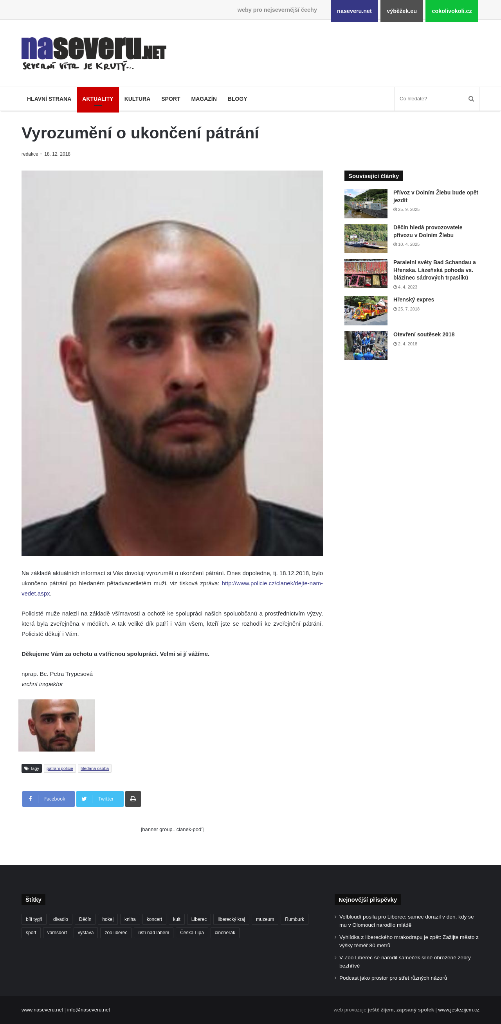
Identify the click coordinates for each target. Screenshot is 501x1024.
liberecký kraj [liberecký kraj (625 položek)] (231, 919)
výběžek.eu (402, 11)
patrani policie (60, 768)
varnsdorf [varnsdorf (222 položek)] (57, 932)
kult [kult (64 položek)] (176, 919)
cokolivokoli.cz (452, 11)
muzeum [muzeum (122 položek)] (265, 919)
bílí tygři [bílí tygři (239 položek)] (34, 919)
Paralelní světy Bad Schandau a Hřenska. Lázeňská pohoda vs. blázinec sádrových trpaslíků (434, 270)
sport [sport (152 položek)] (31, 932)
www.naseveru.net (42, 1010)
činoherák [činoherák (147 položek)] (225, 932)
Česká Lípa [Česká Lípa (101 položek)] (192, 932)
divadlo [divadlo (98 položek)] (60, 919)
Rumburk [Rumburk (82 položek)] (294, 919)
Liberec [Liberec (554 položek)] (199, 919)
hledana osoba (95, 768)
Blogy (237, 99)
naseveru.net (354, 11)
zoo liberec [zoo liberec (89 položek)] (116, 932)
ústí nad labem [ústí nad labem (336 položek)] (153, 932)
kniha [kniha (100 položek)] (130, 919)
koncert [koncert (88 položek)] (154, 919)
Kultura (137, 99)
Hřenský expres (413, 299)
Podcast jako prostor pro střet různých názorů (393, 978)
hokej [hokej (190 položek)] (108, 919)
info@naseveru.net (88, 1010)
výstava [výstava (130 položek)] (86, 932)
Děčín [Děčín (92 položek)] (85, 919)
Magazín (203, 99)
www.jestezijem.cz (458, 1010)
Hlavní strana (49, 99)
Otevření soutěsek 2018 (423, 334)
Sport (170, 99)
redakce (30, 154)
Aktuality (97, 99)
